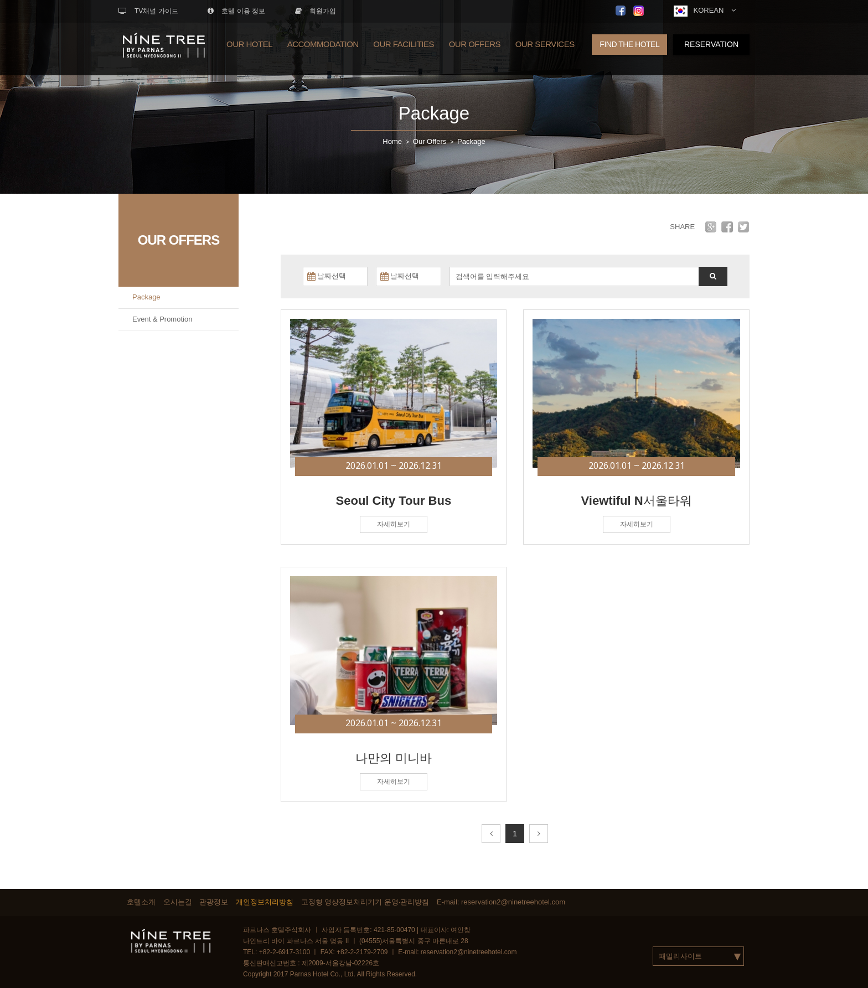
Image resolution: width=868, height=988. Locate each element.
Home (392, 141)
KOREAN (705, 11)
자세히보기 (393, 524)
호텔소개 (141, 902)
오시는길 (177, 902)
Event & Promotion (162, 319)
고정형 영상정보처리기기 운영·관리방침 (365, 902)
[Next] (538, 833)
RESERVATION (711, 44)
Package (434, 113)
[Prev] (491, 833)
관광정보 (213, 902)
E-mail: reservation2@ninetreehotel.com (501, 902)
